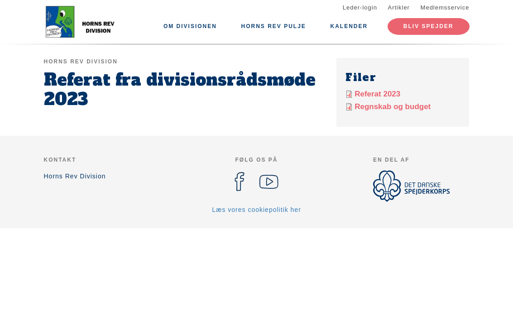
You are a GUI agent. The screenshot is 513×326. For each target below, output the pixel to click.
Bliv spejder (428, 26)
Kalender (349, 26)
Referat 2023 (377, 94)
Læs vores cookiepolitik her (256, 209)
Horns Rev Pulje (273, 26)
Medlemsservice (445, 7)
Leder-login (360, 7)
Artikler (399, 7)
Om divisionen (190, 26)
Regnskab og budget (393, 106)
